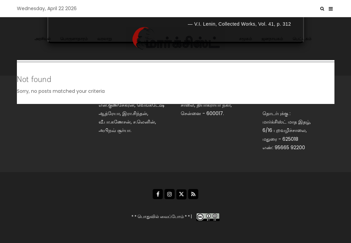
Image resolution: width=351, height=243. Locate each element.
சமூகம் (245, 39)
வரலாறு (104, 39)
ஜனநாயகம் (272, 39)
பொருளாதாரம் (74, 39)
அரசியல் (42, 39)
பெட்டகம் (302, 39)
